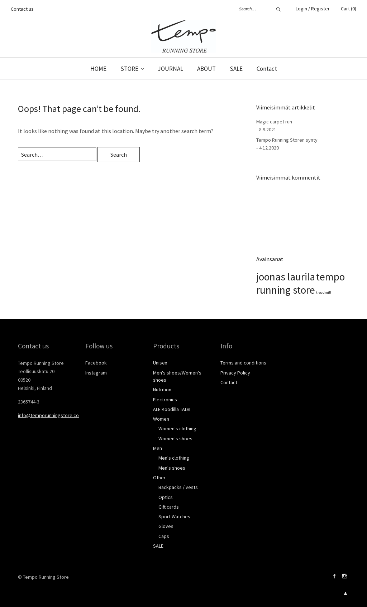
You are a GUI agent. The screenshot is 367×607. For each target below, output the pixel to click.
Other (159, 477)
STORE (129, 69)
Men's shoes (171, 468)
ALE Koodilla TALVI (171, 409)
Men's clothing (173, 458)
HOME (98, 69)
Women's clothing (177, 428)
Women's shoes (175, 438)
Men (157, 448)
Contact (267, 69)
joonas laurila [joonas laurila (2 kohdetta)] (285, 276)
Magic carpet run (274, 121)
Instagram (96, 372)
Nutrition (162, 389)
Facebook (96, 362)
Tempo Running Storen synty (287, 140)
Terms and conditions (243, 362)
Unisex (160, 362)
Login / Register (313, 8)
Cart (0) (348, 8)
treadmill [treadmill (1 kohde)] (323, 292)
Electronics (165, 399)
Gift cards (168, 507)
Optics (165, 497)
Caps (163, 536)
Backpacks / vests (178, 487)
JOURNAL (170, 69)
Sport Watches (174, 516)
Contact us (22, 9)
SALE (236, 69)
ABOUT (206, 69)
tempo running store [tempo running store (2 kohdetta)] (300, 283)
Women (161, 419)
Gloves (165, 526)
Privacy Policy (235, 372)
